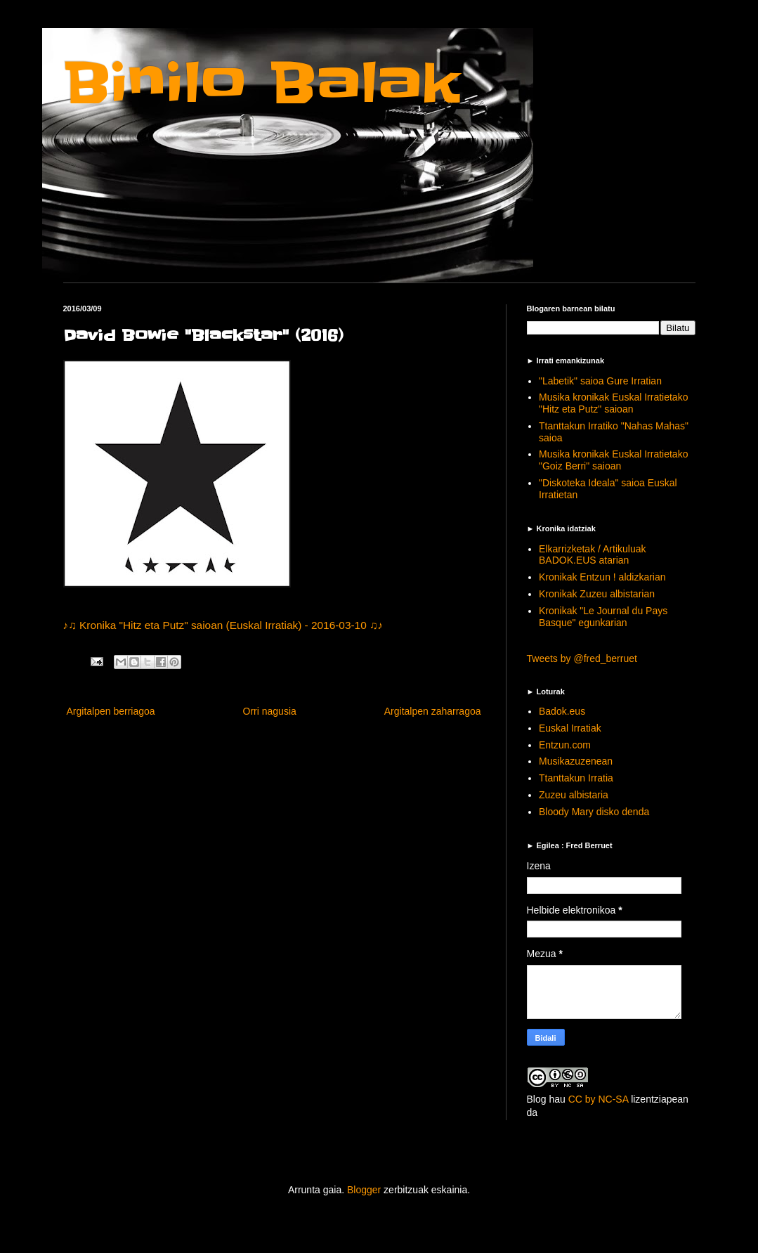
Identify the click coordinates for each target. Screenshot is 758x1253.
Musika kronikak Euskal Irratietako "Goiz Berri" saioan (613, 460)
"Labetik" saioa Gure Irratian (600, 381)
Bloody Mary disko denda (594, 811)
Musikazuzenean (576, 761)
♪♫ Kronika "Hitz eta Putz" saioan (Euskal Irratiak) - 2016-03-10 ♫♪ (223, 625)
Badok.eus (562, 711)
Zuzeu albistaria (573, 794)
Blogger (364, 1189)
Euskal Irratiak (570, 728)
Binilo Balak (261, 83)
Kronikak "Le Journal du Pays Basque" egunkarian (603, 616)
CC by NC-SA (598, 1099)
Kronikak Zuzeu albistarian (597, 593)
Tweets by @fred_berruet (582, 658)
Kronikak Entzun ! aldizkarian (602, 577)
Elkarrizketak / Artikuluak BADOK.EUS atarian (592, 554)
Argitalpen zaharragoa (432, 711)
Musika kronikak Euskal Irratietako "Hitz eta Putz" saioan (613, 403)
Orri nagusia (269, 711)
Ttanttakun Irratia (576, 778)
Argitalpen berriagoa (111, 711)
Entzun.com (565, 745)
